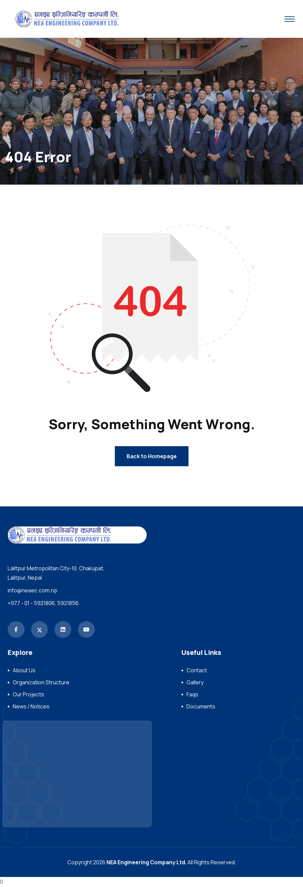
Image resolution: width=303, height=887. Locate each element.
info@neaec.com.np (32, 591)
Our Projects (28, 695)
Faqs (192, 695)
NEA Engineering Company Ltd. (146, 863)
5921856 (68, 603)
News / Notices (31, 707)
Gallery (195, 683)
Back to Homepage (152, 457)
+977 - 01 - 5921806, (32, 603)
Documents (200, 707)
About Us (24, 671)
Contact (196, 671)
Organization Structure (41, 683)
